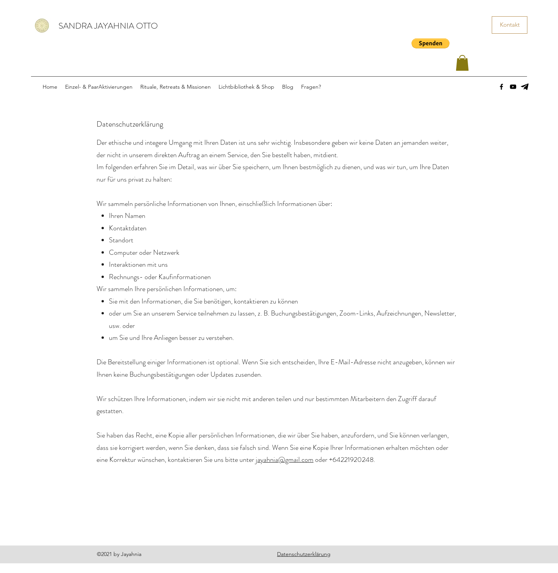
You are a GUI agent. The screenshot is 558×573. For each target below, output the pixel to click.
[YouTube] (513, 87)
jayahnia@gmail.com (284, 460)
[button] (431, 43)
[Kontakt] (509, 25)
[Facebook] (501, 87)
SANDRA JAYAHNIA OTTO (108, 26)
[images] (525, 87)
